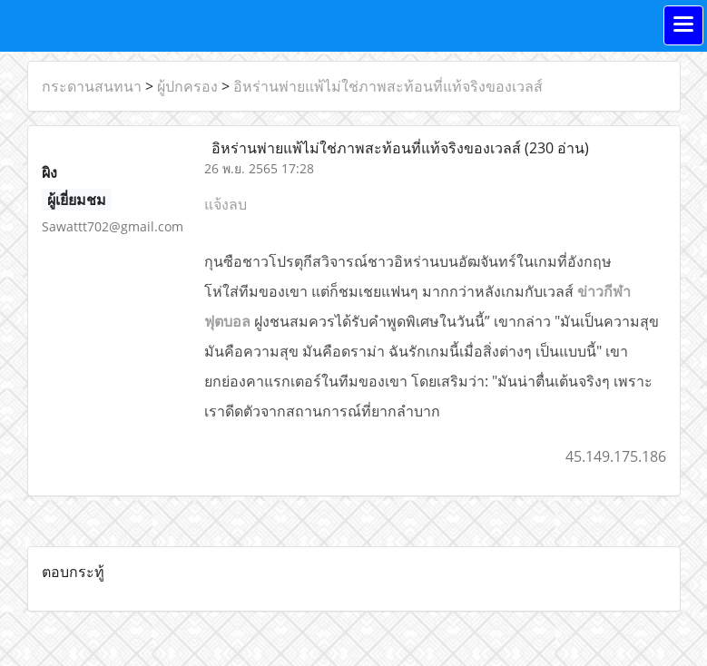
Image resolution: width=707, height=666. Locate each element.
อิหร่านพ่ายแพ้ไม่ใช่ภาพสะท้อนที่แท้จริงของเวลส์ (388, 86)
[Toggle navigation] (683, 25)
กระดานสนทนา (92, 86)
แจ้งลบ (225, 204)
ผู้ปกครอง (187, 86)
